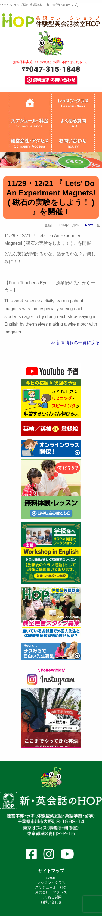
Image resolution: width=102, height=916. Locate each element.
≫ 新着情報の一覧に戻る (75, 342)
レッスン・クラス (51, 883)
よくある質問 (51, 897)
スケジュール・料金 (51, 887)
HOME (51, 878)
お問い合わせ (51, 902)
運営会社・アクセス (51, 892)
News (89, 225)
